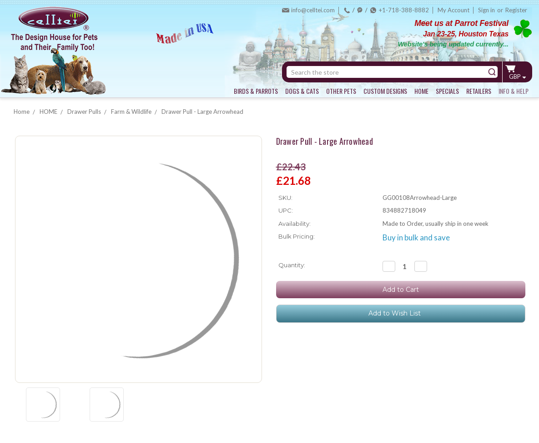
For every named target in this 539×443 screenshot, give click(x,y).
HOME (421, 91)
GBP (517, 76)
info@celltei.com (313, 10)
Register (516, 10)
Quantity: (291, 265)
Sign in (486, 10)
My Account (453, 10)
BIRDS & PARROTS (256, 91)
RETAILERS (478, 91)
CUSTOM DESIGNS (385, 91)
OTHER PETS (341, 91)
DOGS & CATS (302, 91)
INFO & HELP (514, 91)
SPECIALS (447, 91)
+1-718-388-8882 (404, 10)
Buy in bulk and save (416, 237)
